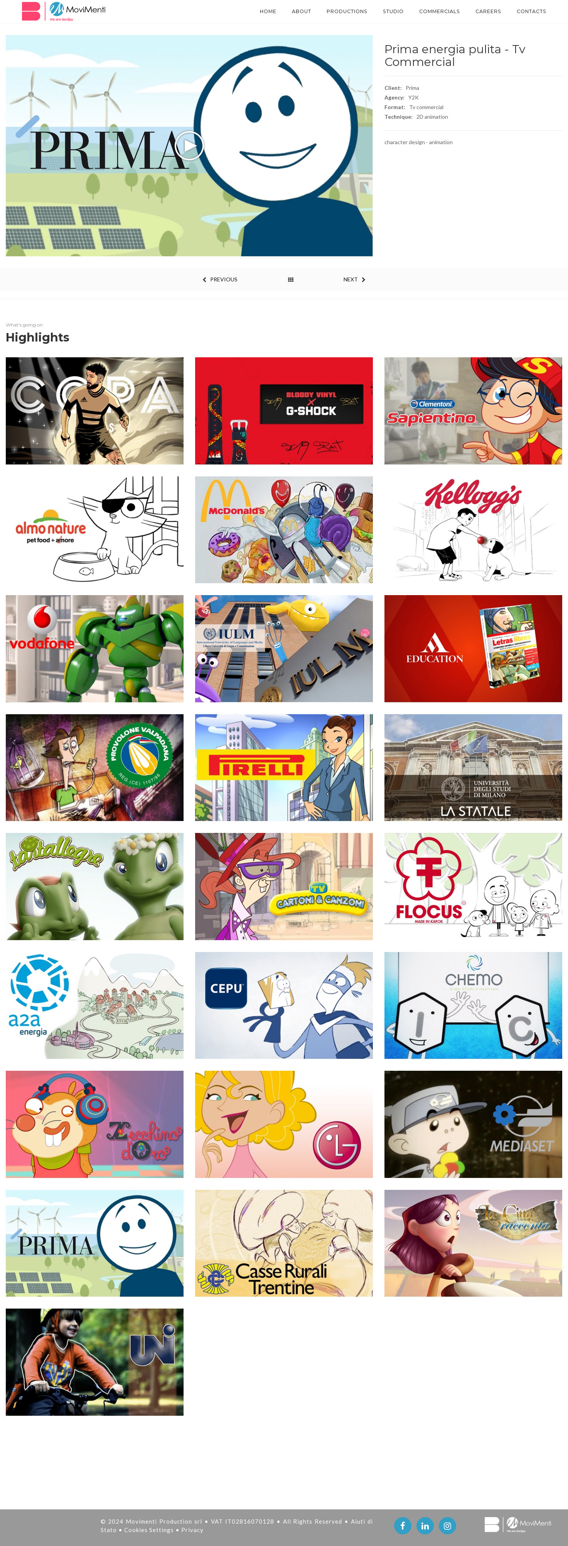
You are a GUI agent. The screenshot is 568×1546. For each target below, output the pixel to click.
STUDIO (376, 11)
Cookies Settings (149, 1529)
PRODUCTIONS (325, 11)
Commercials (428, 11)
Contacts (529, 11)
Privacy (192, 1529)
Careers (482, 11)
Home (238, 11)
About (274, 11)
